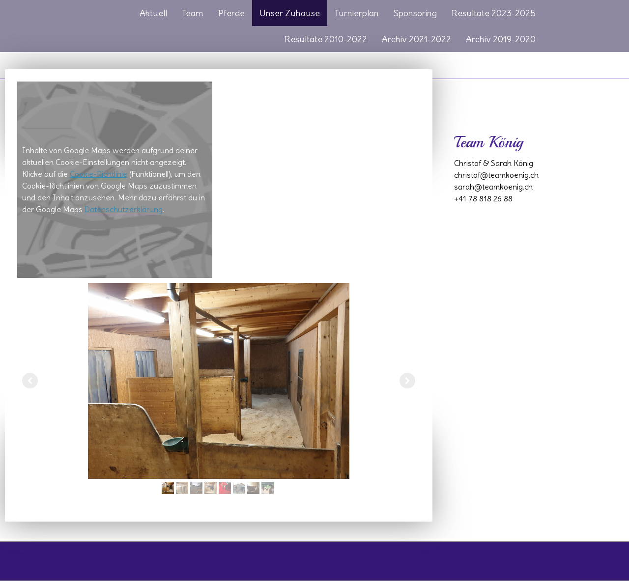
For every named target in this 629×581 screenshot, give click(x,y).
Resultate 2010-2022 (326, 39)
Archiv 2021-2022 (416, 39)
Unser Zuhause (289, 13)
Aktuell (153, 13)
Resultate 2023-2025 (494, 13)
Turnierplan (357, 13)
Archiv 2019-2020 (501, 39)
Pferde (231, 13)
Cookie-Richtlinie (98, 174)
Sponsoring (415, 13)
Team (192, 13)
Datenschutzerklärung (124, 209)
